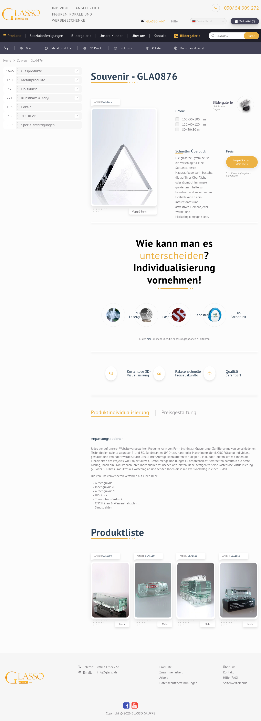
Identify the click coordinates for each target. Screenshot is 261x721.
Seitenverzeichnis (235, 683)
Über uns (139, 36)
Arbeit (163, 678)
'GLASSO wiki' (152, 21)
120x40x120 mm (194, 124)
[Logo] (21, 14)
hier (149, 339)
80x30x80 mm (192, 129)
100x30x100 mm (194, 119)
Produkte (14, 36)
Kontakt (160, 36)
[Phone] (235, 8)
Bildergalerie (81, 36)
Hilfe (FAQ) (230, 678)
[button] (76, 71)
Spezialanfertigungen (46, 36)
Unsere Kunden (111, 36)
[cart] (245, 21)
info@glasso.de (107, 672)
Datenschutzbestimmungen (178, 683)
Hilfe (174, 21)
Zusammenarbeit (170, 672)
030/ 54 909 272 (108, 666)
